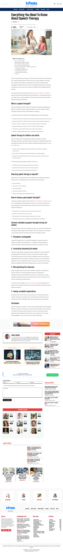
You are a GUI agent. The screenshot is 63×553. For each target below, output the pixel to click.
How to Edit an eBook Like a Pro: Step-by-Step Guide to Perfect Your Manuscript (8, 477)
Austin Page (39, 421)
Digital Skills (8, 481)
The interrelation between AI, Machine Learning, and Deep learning (12, 362)
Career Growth (53, 341)
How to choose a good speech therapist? (22, 65)
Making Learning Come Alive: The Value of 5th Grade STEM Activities (22, 476)
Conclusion (17, 73)
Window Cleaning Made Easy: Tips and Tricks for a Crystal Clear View (54, 352)
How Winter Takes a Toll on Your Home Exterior (54, 345)
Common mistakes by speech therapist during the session (25, 66)
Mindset (29, 450)
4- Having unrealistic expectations (21, 72)
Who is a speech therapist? (20, 60)
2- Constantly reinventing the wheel (21, 69)
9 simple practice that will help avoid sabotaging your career (33, 362)
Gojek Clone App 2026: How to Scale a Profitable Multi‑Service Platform (36, 477)
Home (12, 24)
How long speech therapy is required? (22, 63)
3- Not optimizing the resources (20, 70)
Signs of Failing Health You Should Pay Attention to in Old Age (55, 359)
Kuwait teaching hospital (34, 283)
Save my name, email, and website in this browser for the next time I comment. (19, 385)
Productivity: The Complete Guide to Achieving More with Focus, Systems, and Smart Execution (23, 538)
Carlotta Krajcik (39, 429)
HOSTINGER (35, 551)
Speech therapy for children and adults (22, 62)
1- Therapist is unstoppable (20, 68)
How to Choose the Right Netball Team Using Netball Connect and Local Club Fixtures (52, 392)
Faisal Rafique (15, 27)
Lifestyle (15, 21)
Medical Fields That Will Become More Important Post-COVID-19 (55, 338)
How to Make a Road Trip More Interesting (51, 398)
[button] (59, 3)
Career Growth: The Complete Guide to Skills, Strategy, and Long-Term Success (33, 460)
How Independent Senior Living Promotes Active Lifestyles (51, 387)
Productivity (22, 480)
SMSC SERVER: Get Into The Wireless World (55, 365)
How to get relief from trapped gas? (51, 403)
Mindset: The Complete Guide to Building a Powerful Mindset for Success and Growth (34, 448)
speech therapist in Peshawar (42, 93)
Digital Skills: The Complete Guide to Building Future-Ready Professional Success (34, 454)
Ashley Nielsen (39, 414)
